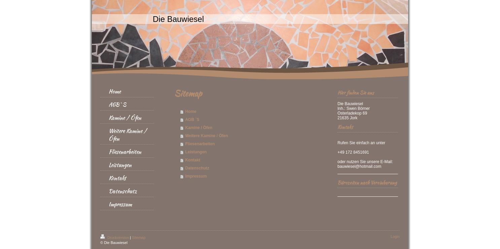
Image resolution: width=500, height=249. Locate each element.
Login (395, 237)
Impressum (196, 176)
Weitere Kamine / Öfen (206, 135)
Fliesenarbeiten (200, 144)
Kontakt (192, 160)
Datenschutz (197, 168)
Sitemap (138, 238)
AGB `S (192, 119)
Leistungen (196, 152)
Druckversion (115, 238)
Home (190, 111)
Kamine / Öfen (198, 127)
